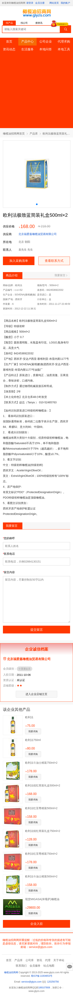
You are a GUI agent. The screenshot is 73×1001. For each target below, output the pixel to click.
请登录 (29, 3)
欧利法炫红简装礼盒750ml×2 (42, 830)
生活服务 (27, 49)
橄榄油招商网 (11, 972)
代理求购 (64, 41)
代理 (47, 960)
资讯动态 (9, 49)
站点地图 (48, 965)
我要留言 (61, 275)
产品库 (34, 133)
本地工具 (64, 49)
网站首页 (54, 3)
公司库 (30, 960)
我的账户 (65, 3)
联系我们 (21, 965)
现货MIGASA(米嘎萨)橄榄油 (42, 899)
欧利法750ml (33, 740)
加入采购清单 (18, 260)
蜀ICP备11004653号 (41, 976)
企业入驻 (36, 923)
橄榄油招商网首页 (14, 133)
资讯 (39, 960)
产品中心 (27, 41)
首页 (9, 41)
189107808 (44, 987)
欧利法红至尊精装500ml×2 (41, 808)
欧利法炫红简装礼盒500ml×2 (42, 785)
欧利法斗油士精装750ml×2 (41, 762)
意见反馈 (69, 966)
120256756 (53, 981)
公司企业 (45, 41)
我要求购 (33, 731)
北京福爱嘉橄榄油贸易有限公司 (37, 234)
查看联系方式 (54, 260)
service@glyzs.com (31, 981)
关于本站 (58, 960)
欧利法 (29, 717)
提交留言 (36, 629)
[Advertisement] (36, 91)
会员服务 (35, 965)
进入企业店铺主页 (36, 694)
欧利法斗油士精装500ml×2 (41, 876)
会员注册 (40, 3)
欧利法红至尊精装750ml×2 (41, 853)
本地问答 (45, 49)
